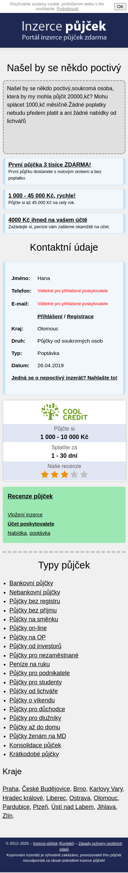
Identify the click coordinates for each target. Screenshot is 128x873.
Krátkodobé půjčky (34, 754)
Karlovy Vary (106, 788)
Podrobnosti (68, 8)
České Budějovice (46, 788)
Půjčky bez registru (35, 601)
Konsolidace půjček (35, 745)
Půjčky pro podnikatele (40, 673)
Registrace (80, 316)
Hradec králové (23, 798)
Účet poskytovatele (31, 524)
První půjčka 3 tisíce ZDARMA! (50, 164)
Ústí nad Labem (72, 807)
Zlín (8, 815)
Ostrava (79, 798)
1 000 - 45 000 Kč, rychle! (42, 195)
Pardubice (16, 807)
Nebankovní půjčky (35, 592)
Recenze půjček (30, 496)
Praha (11, 788)
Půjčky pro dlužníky (35, 718)
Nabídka (17, 533)
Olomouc (106, 798)
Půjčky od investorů (36, 646)
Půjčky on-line (28, 628)
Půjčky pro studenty (36, 682)
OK (120, 6)
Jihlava (106, 807)
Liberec (56, 798)
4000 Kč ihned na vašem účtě (48, 220)
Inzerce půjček (45, 843)
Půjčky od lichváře (34, 691)
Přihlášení (50, 316)
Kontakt (66, 843)
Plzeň (40, 807)
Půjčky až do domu (35, 727)
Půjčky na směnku (34, 619)
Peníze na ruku (30, 664)
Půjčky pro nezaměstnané (44, 655)
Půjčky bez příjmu (33, 610)
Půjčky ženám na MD (38, 736)
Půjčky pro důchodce (37, 709)
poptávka (40, 533)
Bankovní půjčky (31, 583)
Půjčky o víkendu (32, 700)
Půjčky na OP (28, 637)
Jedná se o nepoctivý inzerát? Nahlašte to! (65, 377)
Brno (79, 788)
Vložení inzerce (25, 514)
